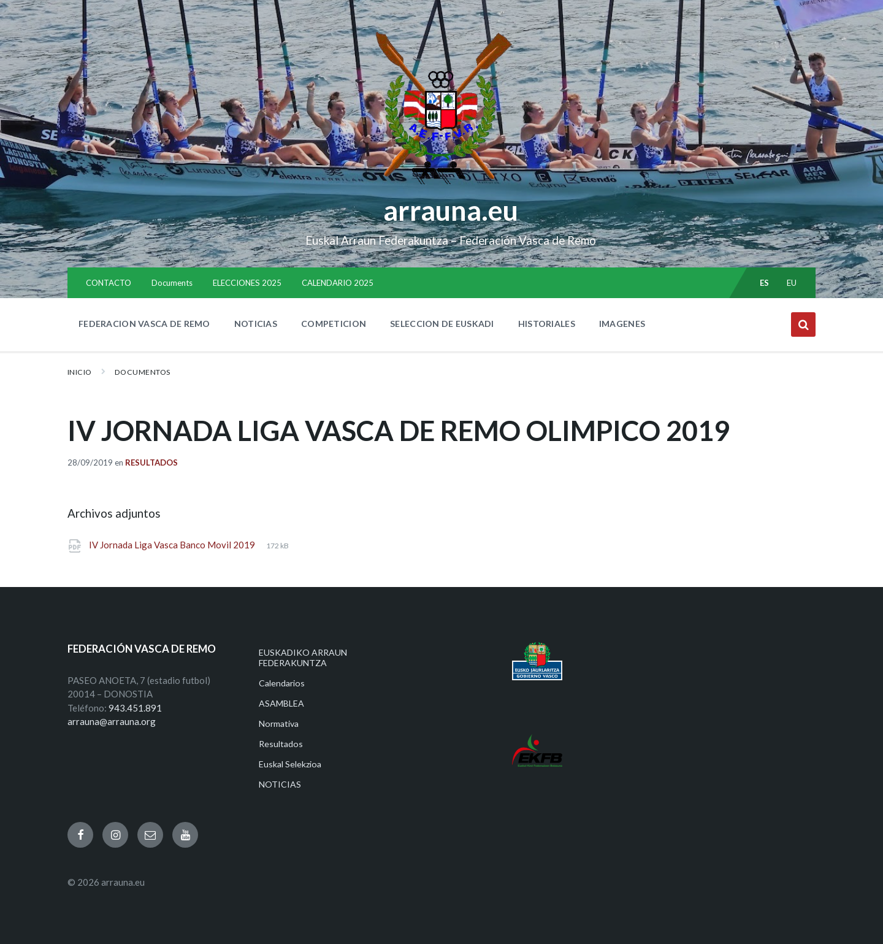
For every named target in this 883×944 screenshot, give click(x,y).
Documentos (142, 372)
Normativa (279, 723)
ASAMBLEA (281, 703)
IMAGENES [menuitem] (622, 323)
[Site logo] (442, 184)
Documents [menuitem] (172, 283)
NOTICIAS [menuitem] (255, 323)
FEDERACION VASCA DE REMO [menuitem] (144, 323)
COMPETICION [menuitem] (333, 323)
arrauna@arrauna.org (111, 721)
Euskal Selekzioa (290, 764)
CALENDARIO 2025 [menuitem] (337, 283)
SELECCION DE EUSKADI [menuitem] (442, 323)
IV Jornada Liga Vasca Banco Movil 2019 (173, 544)
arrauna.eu (450, 210)
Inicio (79, 372)
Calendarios (282, 683)
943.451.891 (135, 707)
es (765, 283)
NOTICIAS (280, 784)
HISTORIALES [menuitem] (546, 323)
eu (792, 283)
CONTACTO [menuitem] (108, 283)
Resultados (151, 462)
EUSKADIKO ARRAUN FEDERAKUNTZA (303, 657)
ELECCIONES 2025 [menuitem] (247, 283)
